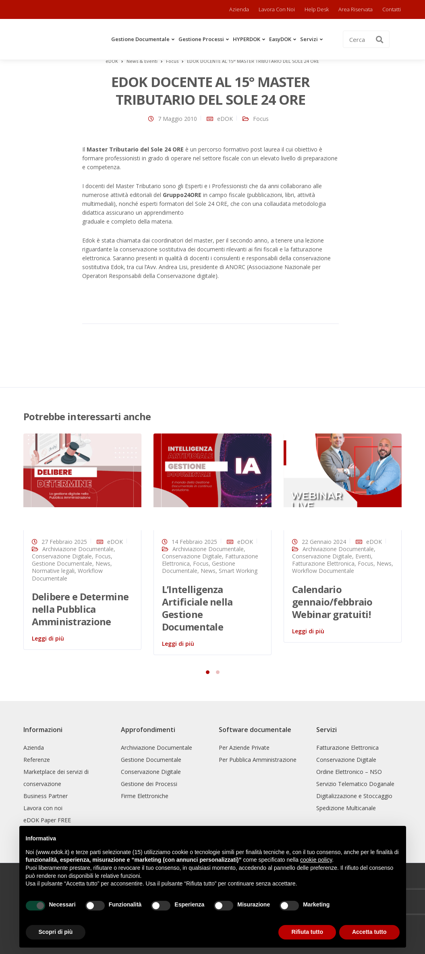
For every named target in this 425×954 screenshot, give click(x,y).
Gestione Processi (201, 39)
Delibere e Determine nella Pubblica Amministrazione (80, 609)
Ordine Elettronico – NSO (349, 772)
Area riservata (355, 9)
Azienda (239, 9)
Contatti (391, 9)
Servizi (309, 39)
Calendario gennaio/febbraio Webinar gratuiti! (332, 602)
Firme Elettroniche (144, 796)
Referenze (36, 759)
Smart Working (238, 570)
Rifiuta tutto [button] (307, 932)
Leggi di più (48, 638)
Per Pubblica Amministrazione (257, 759)
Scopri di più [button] (56, 932)
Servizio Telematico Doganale (355, 784)
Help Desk (317, 9)
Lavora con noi (277, 9)
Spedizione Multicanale (346, 808)
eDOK (225, 118)
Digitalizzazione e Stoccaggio (354, 796)
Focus (261, 118)
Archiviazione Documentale (78, 549)
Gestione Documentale (140, 39)
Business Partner (45, 796)
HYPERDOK (246, 39)
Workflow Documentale (323, 570)
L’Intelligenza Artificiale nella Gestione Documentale (197, 608)
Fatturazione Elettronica (323, 563)
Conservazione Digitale (62, 556)
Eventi (363, 556)
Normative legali (53, 570)
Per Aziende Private (244, 747)
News (102, 563)
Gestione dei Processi (149, 784)
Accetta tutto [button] (369, 932)
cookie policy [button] (316, 860)
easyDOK (280, 39)
